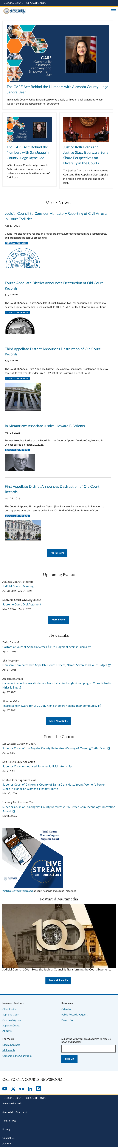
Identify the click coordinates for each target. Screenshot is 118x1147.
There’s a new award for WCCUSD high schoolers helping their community (51, 705)
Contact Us (8, 1138)
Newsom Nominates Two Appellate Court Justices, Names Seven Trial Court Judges (56, 665)
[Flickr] (21, 1089)
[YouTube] (4, 1089)
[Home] (55, 11)
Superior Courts (11, 1025)
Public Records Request (74, 1014)
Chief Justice (9, 1009)
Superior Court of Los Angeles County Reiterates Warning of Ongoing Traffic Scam (56, 748)
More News (57, 553)
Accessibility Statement (14, 1112)
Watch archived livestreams (17, 891)
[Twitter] (13, 1089)
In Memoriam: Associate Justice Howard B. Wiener (45, 426)
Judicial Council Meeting (18, 586)
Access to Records (12, 1103)
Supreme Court (10, 1014)
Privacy (6, 1129)
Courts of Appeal (17, 312)
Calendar (66, 1009)
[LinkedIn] (30, 1089)
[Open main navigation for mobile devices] (113, 11)
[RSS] (38, 1089)
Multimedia (8, 1050)
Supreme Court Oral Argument (21, 604)
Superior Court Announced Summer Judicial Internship (37, 766)
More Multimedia (58, 980)
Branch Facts (68, 1020)
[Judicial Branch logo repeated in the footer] (59, 1097)
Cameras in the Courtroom (17, 1056)
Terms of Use (9, 1121)
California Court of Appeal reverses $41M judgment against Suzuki (46, 647)
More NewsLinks (58, 721)
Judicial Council (16, 243)
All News (7, 1031)
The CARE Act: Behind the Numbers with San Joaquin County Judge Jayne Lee (28, 152)
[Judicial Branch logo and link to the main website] (59, 3)
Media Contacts (11, 1045)
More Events (58, 619)
